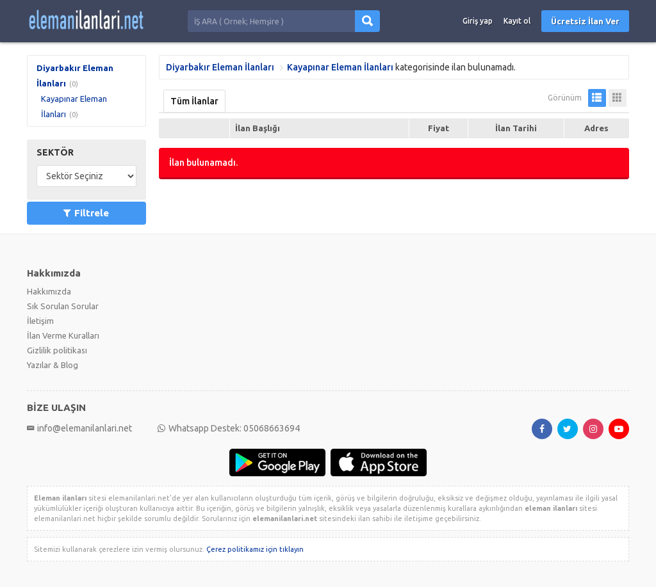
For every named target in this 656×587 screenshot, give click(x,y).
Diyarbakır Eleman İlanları (220, 67)
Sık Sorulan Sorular (63, 306)
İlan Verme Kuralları (63, 335)
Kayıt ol (517, 21)
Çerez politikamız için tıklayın (255, 549)
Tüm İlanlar (194, 101)
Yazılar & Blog (52, 364)
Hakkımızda (49, 291)
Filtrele (86, 212)
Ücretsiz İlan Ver (585, 21)
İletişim (40, 320)
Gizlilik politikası (57, 350)
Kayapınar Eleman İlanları (340, 67)
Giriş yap (478, 21)
